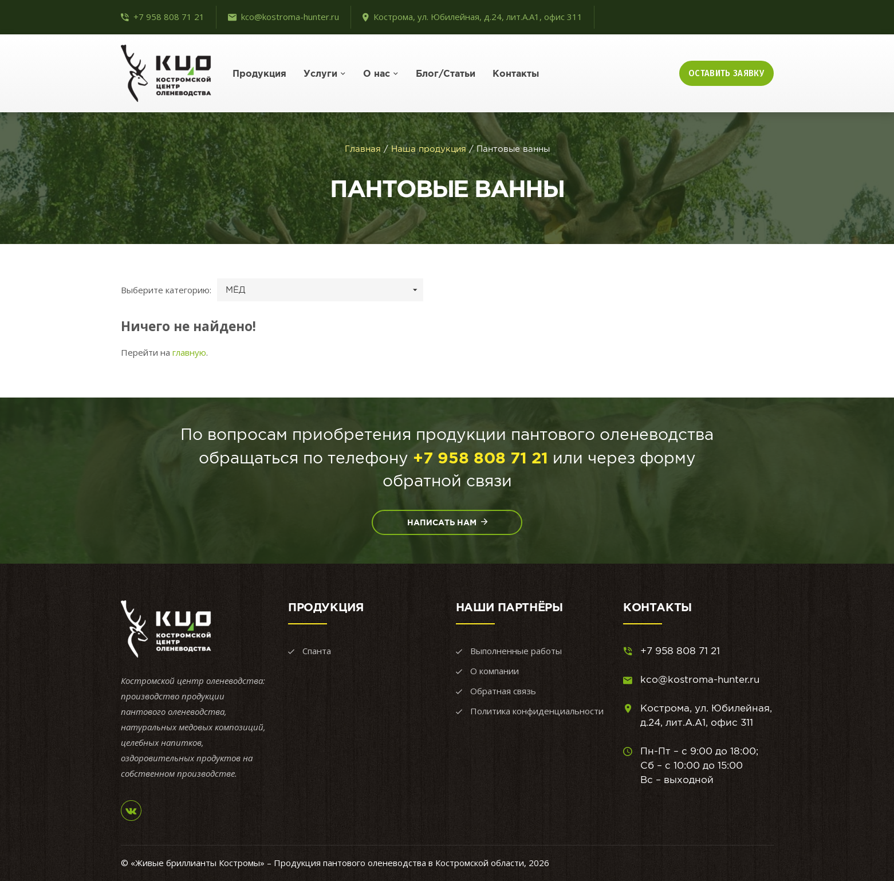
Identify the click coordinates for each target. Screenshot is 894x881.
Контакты (516, 73)
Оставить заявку (726, 73)
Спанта (316, 650)
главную (189, 352)
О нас (376, 73)
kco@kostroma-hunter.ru (290, 16)
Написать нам (447, 522)
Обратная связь (503, 691)
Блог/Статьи (445, 73)
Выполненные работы (516, 650)
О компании (494, 671)
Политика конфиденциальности (537, 711)
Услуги (320, 73)
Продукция (259, 73)
